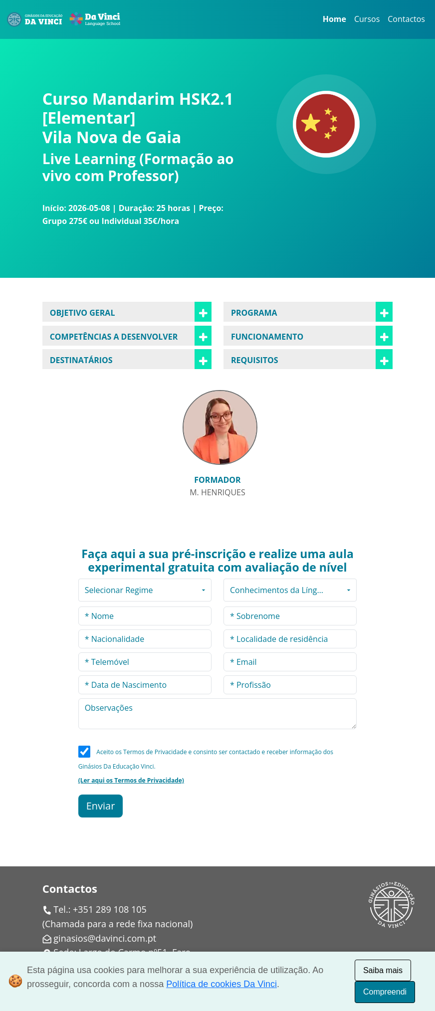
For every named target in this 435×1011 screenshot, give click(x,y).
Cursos (367, 18)
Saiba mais (383, 970)
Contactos (406, 18)
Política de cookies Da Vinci (221, 984)
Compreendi (385, 992)
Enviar (100, 805)
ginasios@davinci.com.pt (104, 938)
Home (334, 18)
